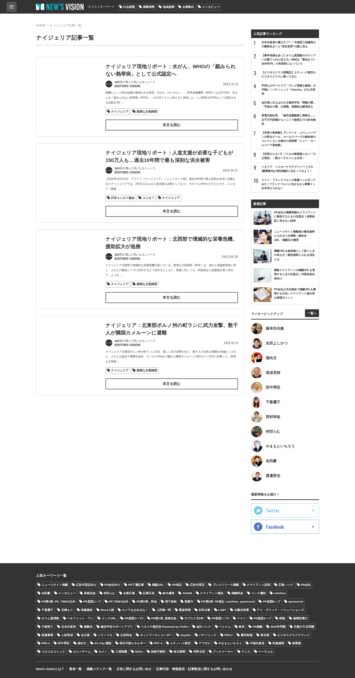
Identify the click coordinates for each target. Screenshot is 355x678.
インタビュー (211, 7)
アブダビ (204, 643)
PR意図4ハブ (262, 618)
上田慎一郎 (163, 610)
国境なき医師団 (147, 111)
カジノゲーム (82, 651)
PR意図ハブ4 (220, 618)
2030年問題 (278, 626)
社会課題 (129, 7)
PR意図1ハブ (92, 601)
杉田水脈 (204, 610)
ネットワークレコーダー (156, 635)
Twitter (273, 510)
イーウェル (265, 651)
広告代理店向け (86, 585)
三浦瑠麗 (121, 651)
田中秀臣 (64, 643)
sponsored (295, 601)
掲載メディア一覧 (99, 669)
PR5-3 (45, 643)
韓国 (282, 618)
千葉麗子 (47, 610)
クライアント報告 (211, 593)
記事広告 (149, 593)
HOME (41, 25)
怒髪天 (189, 601)
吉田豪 (45, 593)
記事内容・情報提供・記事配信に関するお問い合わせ (194, 669)
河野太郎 (199, 651)
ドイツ (241, 618)
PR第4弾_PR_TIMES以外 (58, 601)
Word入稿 (107, 610)
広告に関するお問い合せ (134, 669)
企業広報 (129, 593)
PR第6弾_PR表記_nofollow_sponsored (228, 601)
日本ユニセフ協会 (122, 198)
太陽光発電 (241, 610)
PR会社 (306, 585)
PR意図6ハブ (271, 601)
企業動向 (188, 7)
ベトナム (225, 626)
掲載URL (158, 585)
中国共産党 (257, 643)
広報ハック (285, 585)
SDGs (139, 651)
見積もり (67, 610)
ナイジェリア (120, 111)
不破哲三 (47, 626)
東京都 (264, 635)
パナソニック (207, 635)
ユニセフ (148, 198)
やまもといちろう (230, 643)
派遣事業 (47, 635)
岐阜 (242, 626)
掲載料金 (237, 593)
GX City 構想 (103, 643)
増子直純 (171, 601)
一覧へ (312, 313)
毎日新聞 (179, 651)
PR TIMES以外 (118, 601)
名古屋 (85, 635)
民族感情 (278, 643)
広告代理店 (197, 585)
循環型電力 (300, 618)
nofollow (280, 593)
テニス (245, 651)
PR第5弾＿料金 (146, 601)
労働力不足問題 (304, 626)
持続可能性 (158, 651)
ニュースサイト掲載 (54, 585)
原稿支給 (90, 593)
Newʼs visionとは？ (50, 669)
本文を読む (172, 125)
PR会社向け (112, 585)
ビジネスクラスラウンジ (293, 635)
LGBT (222, 610)
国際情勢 (149, 7)
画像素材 (87, 610)
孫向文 (81, 643)
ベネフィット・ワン (80, 618)
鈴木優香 (168, 593)
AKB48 (187, 593)
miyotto (185, 635)
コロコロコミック (53, 651)
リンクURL (108, 618)
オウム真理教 (50, 618)
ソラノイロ (105, 635)
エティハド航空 (180, 643)
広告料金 (126, 635)
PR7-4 (158, 643)
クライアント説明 (258, 585)
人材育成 (67, 635)
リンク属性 (258, 593)
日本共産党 (68, 626)
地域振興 (168, 7)
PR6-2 (228, 635)
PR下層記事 (136, 585)
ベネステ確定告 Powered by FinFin (164, 626)
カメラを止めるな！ (135, 610)
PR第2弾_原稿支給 (163, 618)
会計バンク (203, 626)
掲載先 (88, 626)
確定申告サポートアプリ (117, 626)
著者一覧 (75, 669)
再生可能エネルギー (132, 643)
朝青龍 (296, 643)
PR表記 (177, 585)
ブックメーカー (223, 651)
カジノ (102, 651)
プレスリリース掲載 (225, 585)
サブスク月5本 (194, 618)
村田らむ (109, 593)
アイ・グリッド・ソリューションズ (280, 610)
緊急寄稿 (185, 610)
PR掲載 (257, 626)
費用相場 (246, 635)
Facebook (275, 526)
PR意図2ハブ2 (134, 618)
